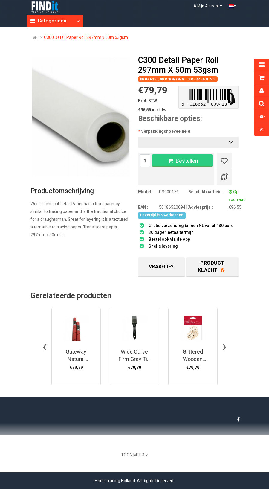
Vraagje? (161, 266)
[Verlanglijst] (224, 161)
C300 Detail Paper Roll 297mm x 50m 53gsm (86, 37)
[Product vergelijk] (224, 177)
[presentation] (44, 346)
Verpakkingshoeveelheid (165, 131)
